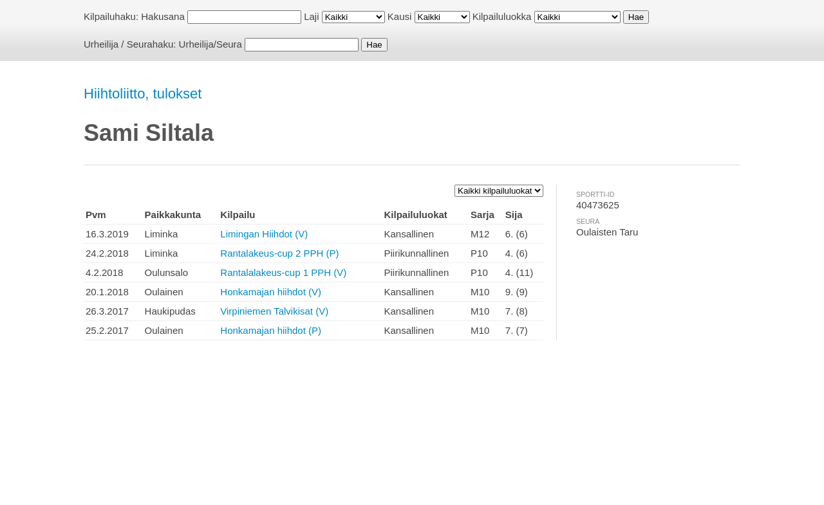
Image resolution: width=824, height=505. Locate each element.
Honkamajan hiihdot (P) (270, 330)
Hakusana (163, 16)
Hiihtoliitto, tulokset (142, 94)
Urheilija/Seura (210, 44)
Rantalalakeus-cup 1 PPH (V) (283, 272)
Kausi (400, 16)
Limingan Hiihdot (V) (264, 233)
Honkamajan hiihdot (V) (270, 291)
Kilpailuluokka (502, 16)
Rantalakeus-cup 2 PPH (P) (279, 253)
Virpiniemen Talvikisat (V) (274, 311)
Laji (311, 16)
